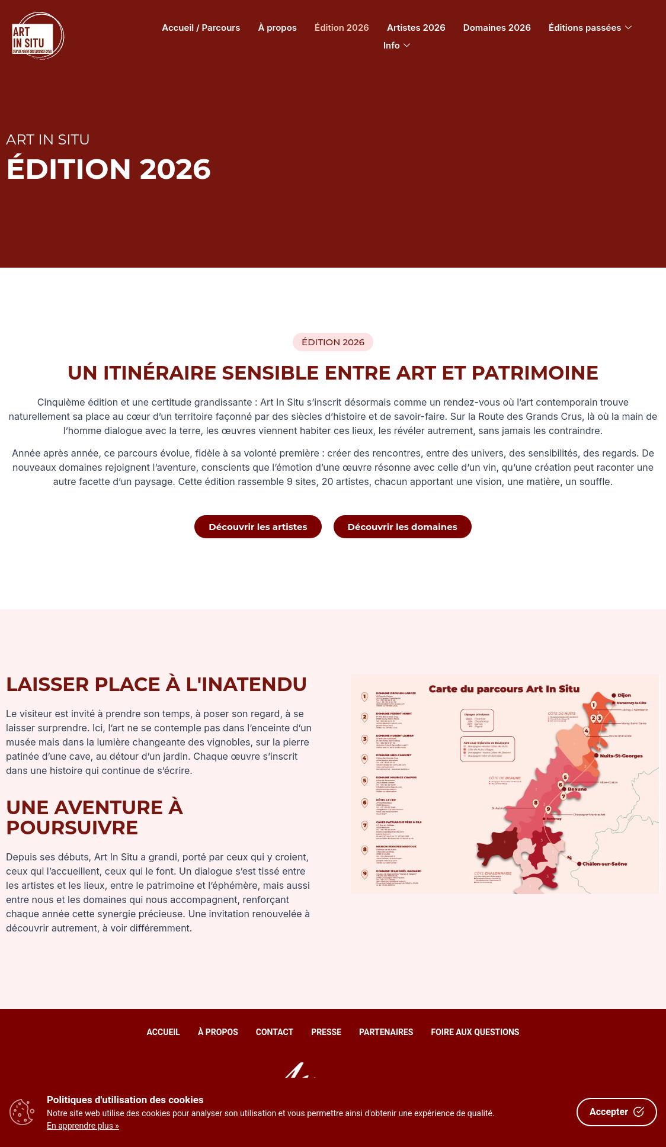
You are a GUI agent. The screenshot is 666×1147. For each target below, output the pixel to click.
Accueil (163, 1032)
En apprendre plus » (83, 1125)
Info (396, 45)
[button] (333, 342)
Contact (274, 1032)
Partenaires (386, 1032)
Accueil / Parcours (201, 27)
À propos (277, 27)
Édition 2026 (342, 27)
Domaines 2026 (497, 27)
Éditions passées (590, 27)
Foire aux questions (475, 1032)
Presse (326, 1032)
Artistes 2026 (416, 27)
